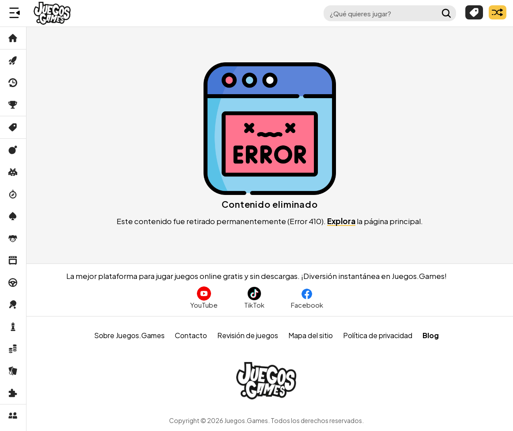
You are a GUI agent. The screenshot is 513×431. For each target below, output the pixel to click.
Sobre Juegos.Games (129, 335)
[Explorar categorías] (474, 12)
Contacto (191, 335)
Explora (341, 221)
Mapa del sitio (310, 335)
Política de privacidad (377, 335)
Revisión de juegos (247, 335)
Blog (430, 335)
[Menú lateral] (14, 13)
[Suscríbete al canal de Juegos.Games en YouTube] (204, 297)
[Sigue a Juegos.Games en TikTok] (254, 297)
